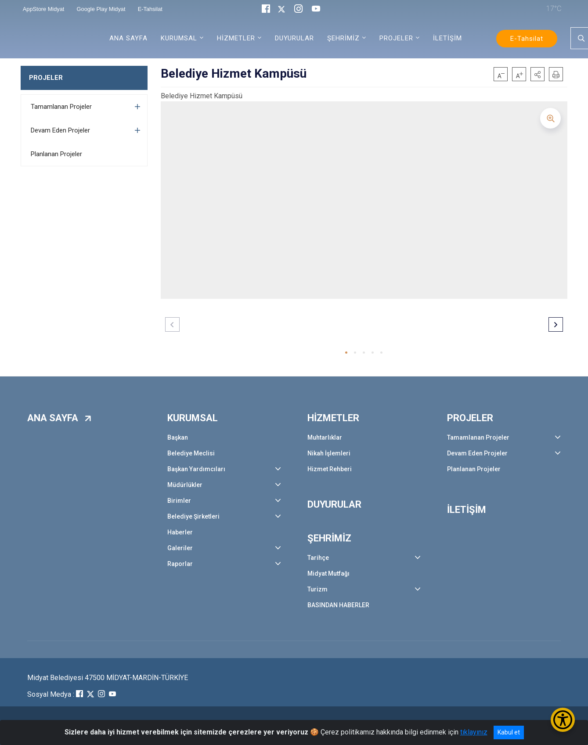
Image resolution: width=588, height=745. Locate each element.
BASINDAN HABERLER (338, 605)
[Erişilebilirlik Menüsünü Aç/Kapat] (563, 720)
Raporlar (180, 563)
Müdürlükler (184, 484)
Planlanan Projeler (56, 154)
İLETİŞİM (447, 38)
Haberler (180, 532)
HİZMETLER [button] (236, 38)
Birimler (179, 500)
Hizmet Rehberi (329, 469)
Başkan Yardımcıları (196, 469)
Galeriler (180, 548)
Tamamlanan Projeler (61, 107)
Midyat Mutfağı (328, 573)
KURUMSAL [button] (179, 38)
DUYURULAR (294, 38)
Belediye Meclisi (191, 453)
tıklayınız (473, 732)
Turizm (317, 589)
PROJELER (46, 78)
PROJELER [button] (396, 38)
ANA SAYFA (128, 38)
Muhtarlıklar (324, 437)
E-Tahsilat (526, 39)
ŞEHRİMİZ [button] (343, 38)
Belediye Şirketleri (193, 516)
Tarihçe (318, 557)
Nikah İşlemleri (328, 453)
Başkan (177, 437)
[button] (537, 74)
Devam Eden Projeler (60, 130)
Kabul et (509, 732)
